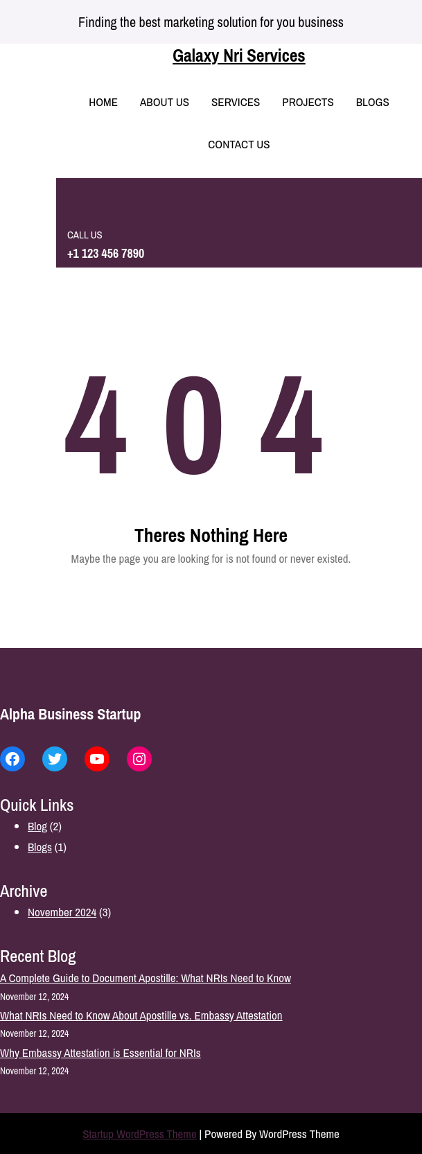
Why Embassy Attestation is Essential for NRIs (100, 1052)
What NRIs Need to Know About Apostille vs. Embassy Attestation (141, 1015)
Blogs (40, 847)
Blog (37, 826)
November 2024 (62, 912)
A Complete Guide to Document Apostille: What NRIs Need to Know (145, 978)
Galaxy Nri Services (239, 55)
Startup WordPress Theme (139, 1134)
